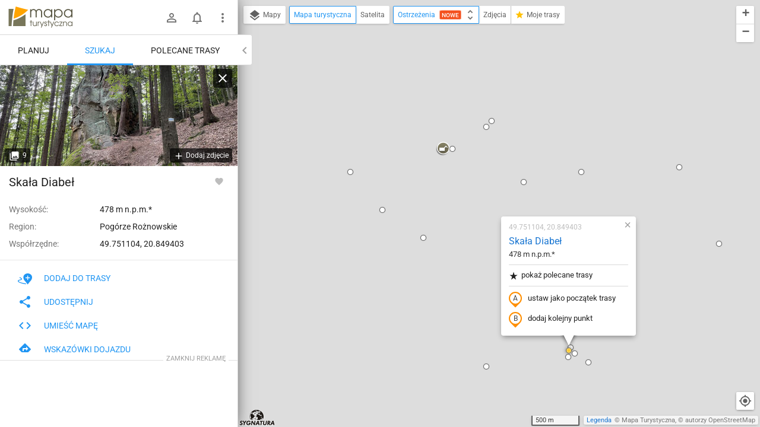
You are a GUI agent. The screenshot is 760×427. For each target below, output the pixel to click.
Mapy (264, 15)
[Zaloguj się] (171, 17)
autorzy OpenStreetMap (720, 420)
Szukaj (100, 50)
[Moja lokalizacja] (745, 401)
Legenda (599, 420)
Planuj (33, 50)
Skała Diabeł (465, 104)
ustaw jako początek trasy (492, 162)
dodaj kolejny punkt (480, 182)
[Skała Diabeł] (119, 115)
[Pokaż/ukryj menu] (222, 17)
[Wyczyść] (222, 78)
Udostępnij (55, 302)
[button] (280, 35)
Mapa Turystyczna (648, 420)
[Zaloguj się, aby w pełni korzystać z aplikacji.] (219, 181)
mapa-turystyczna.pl (40, 17)
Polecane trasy (185, 50)
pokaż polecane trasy (480, 138)
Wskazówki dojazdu (74, 349)
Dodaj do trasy (64, 278)
